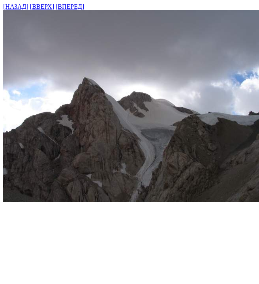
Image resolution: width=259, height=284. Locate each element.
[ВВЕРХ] (42, 6)
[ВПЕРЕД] (70, 6)
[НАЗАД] (15, 6)
